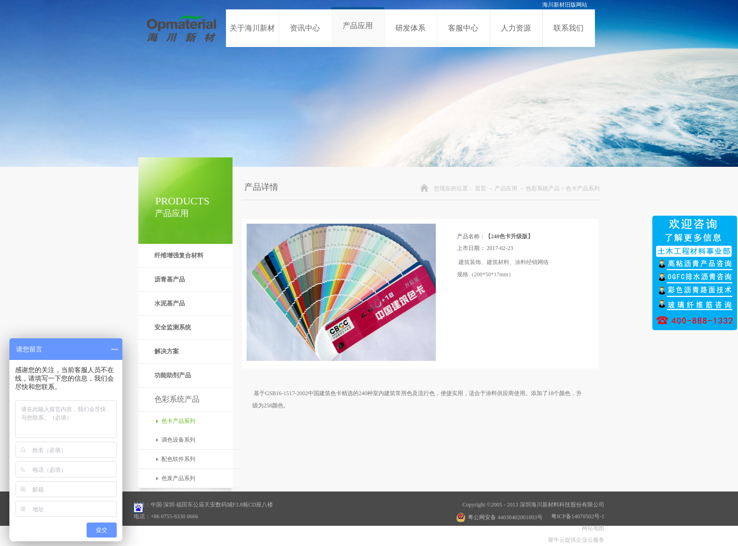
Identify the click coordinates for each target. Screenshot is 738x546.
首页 (480, 188)
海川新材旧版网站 (564, 4)
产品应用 (506, 188)
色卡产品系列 (583, 188)
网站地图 (591, 528)
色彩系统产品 (543, 188)
